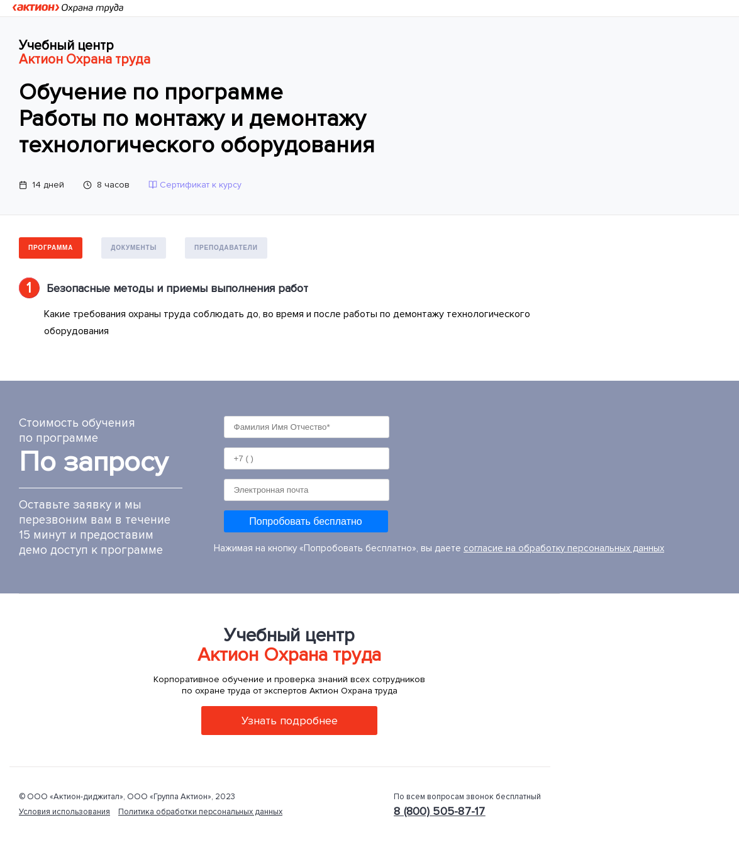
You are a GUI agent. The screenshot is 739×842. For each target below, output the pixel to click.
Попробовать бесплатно (305, 521)
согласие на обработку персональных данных (564, 548)
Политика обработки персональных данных (200, 812)
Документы (134, 247)
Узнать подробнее (290, 720)
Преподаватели (226, 247)
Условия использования (64, 812)
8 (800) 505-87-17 (440, 811)
